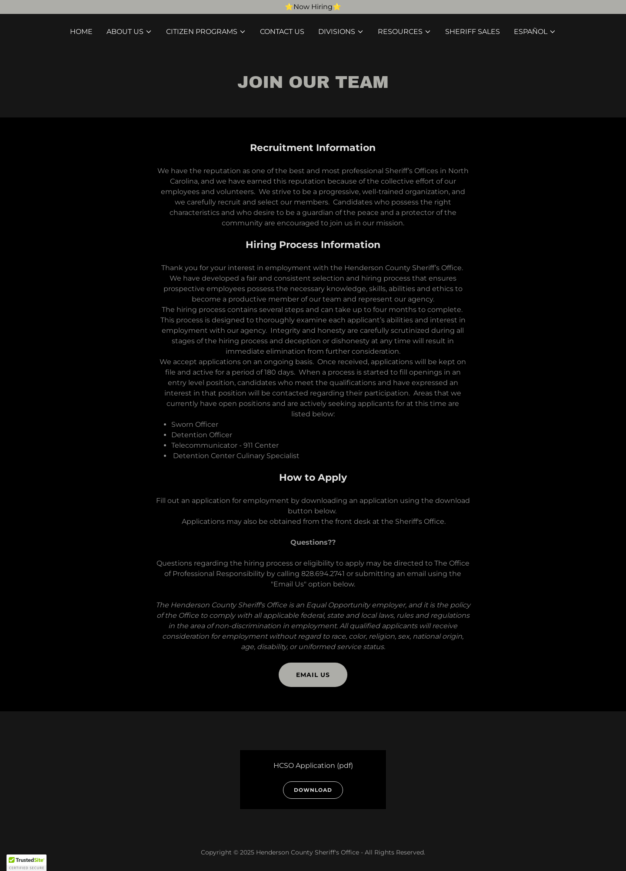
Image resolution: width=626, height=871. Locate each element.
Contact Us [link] (282, 31)
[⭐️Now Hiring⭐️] (313, 7)
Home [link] (81, 31)
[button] (129, 32)
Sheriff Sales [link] (472, 31)
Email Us (313, 675)
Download (313, 790)
